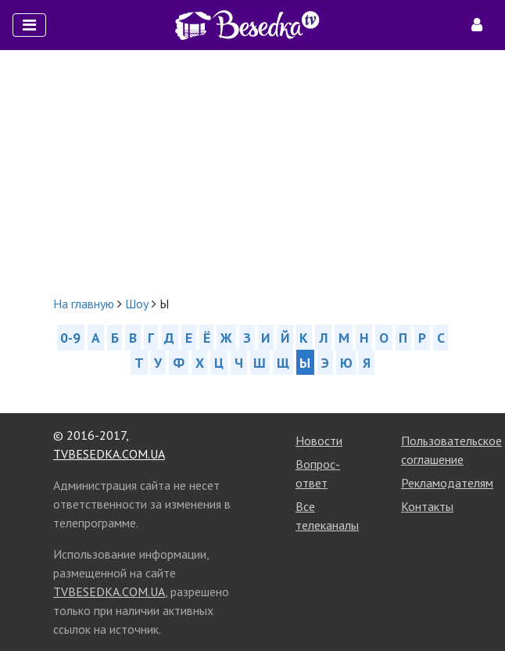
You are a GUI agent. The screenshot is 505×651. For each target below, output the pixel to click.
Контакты (427, 506)
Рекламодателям (447, 483)
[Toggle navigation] (29, 25)
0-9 (70, 338)
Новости (318, 440)
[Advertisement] (252, 172)
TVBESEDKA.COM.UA (109, 454)
